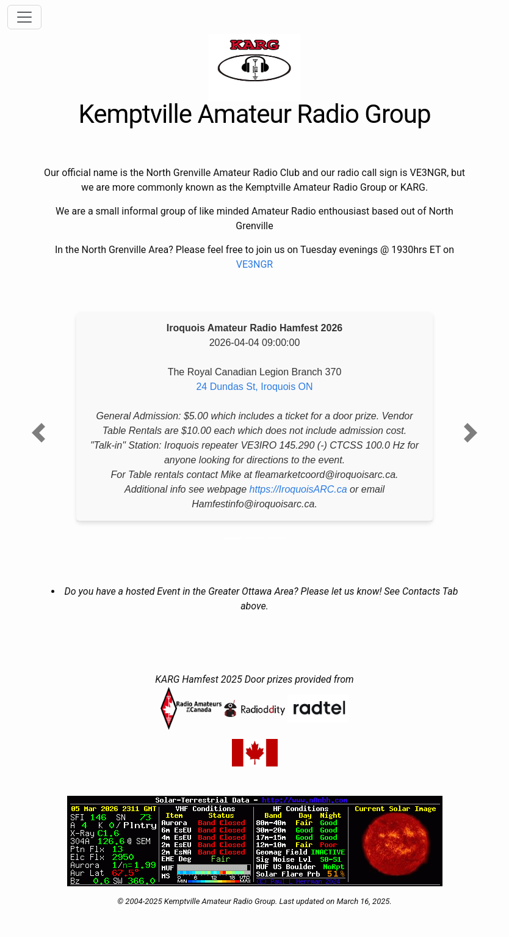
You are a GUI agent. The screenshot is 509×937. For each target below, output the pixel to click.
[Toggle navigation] (24, 17)
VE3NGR (254, 264)
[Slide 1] (232, 538)
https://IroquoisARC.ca (298, 489)
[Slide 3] (276, 538)
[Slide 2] (254, 538)
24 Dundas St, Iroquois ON (254, 386)
